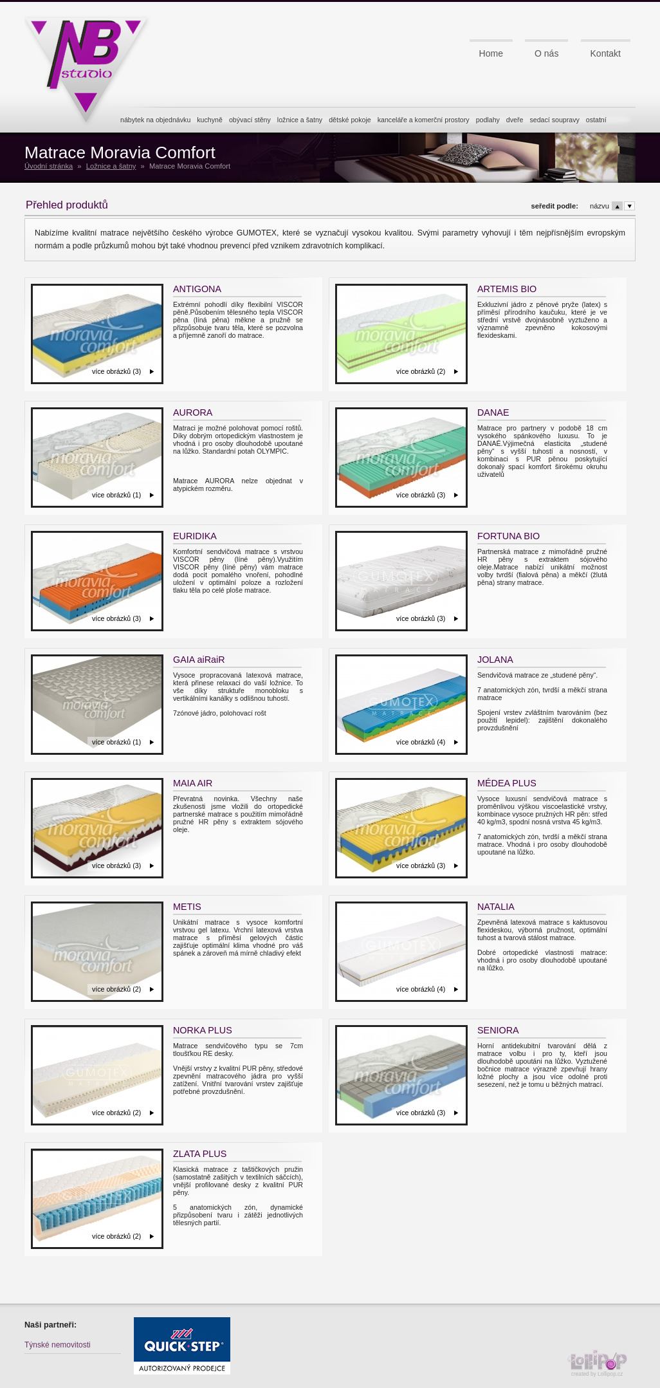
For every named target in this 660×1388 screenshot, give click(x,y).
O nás (546, 53)
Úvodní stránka (48, 166)
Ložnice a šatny (111, 166)
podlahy (488, 120)
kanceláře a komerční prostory (424, 120)
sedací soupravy (554, 120)
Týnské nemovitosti (57, 1344)
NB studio (91, 66)
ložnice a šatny (299, 120)
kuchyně (210, 120)
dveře (515, 120)
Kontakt (606, 53)
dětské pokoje (350, 120)
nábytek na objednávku (155, 120)
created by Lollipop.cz (600, 1363)
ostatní (596, 120)
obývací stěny (250, 120)
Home (491, 53)
